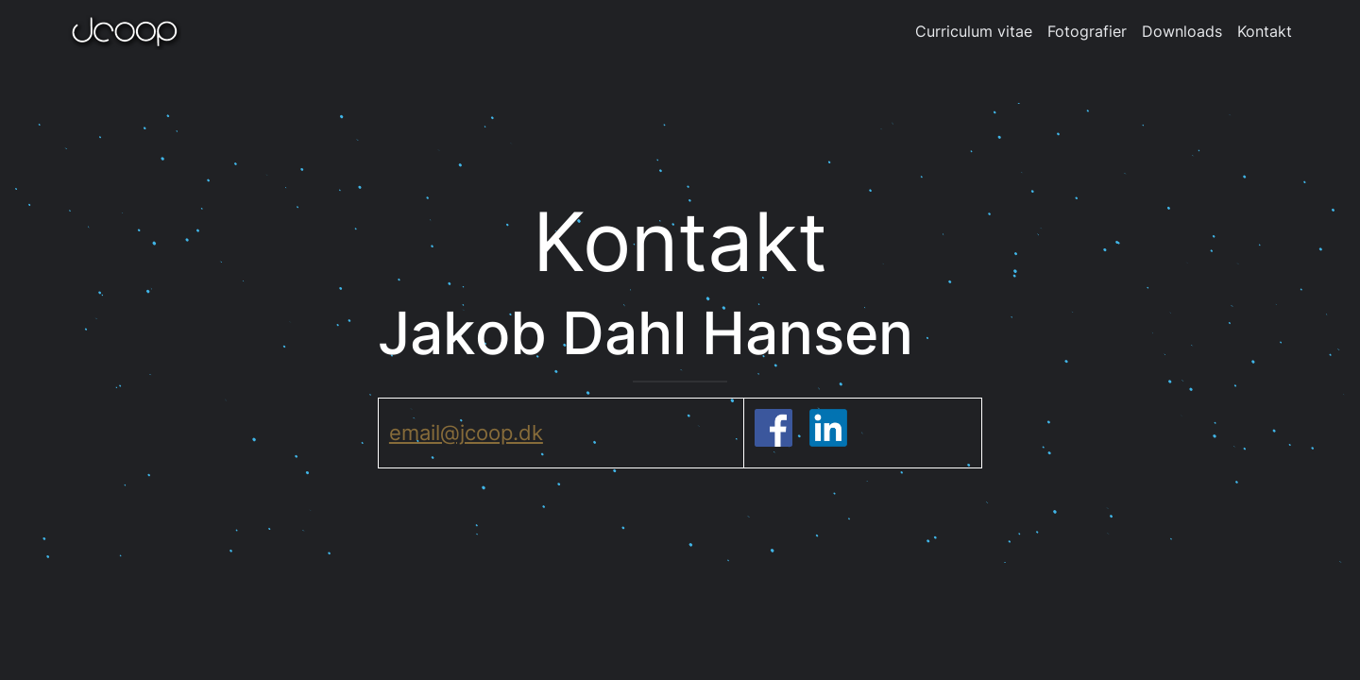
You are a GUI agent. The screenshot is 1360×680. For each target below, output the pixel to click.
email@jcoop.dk (466, 432)
